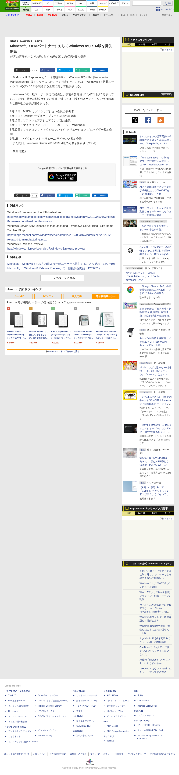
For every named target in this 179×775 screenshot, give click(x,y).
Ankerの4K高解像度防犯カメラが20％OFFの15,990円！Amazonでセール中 (155, 342)
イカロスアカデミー (116, 716)
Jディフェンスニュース (118, 700)
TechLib (110, 741)
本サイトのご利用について (17, 754)
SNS (123, 15)
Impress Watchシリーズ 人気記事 (149, 508)
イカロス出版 (109, 691)
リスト (35, 70)
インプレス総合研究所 (18, 706)
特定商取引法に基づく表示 (162, 754)
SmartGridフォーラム (48, 695)
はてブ (67, 70)
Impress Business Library (50, 706)
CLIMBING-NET (83, 726)
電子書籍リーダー (106, 296)
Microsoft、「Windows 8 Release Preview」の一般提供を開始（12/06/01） (54, 268)
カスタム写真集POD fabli (150, 730)
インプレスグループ (136, 754)
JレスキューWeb (115, 711)
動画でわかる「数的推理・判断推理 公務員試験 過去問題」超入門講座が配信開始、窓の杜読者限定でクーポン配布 (155, 315)
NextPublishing (45, 735)
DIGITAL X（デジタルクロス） (52, 716)
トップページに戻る (62, 278)
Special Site (137, 95)
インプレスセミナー (47, 711)
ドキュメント (110, 15)
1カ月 (167, 44)
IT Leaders (13, 711)
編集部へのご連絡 (78, 754)
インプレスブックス (47, 730)
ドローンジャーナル (17, 716)
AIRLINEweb (113, 695)
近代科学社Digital (84, 735)
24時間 (141, 44)
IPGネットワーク (142, 721)
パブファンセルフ (146, 715)
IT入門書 (76, 296)
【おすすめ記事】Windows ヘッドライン (151, 563)
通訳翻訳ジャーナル (116, 706)
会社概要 (119, 754)
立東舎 (79, 711)
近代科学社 (78, 731)
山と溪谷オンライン (85, 721)
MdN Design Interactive (118, 731)
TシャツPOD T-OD (86, 706)
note (85, 70)
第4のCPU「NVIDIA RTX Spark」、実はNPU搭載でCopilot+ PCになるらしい (153, 461)
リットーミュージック (86, 695)
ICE (136, 691)
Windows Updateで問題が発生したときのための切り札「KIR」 (154, 629)
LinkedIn (102, 70)
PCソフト (48, 296)
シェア (50, 70)
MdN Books (112, 726)
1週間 (154, 44)
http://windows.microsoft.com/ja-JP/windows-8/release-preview (46, 248)
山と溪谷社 (78, 716)
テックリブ (108, 736)
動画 (132, 15)
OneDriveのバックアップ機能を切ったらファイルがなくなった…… (155, 651)
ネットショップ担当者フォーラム (53, 700)
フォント (143, 15)
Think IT (12, 695)
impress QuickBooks (147, 706)
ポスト (24, 70)
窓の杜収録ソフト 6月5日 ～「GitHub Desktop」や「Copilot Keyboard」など (143, 276)
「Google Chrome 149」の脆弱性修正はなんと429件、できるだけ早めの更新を (155, 290)
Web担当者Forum (16, 700)
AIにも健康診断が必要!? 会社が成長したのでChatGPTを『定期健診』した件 (155, 190)
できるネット (14, 736)
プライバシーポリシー (100, 754)
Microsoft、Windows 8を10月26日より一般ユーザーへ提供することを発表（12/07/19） (62, 263)
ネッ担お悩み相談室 (17, 721)
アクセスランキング (141, 39)
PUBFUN (138, 711)
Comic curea (143, 700)
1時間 (128, 44)
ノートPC (19, 296)
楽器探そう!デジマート (87, 700)
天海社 (141, 695)
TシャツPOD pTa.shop (149, 725)
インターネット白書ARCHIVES (23, 741)
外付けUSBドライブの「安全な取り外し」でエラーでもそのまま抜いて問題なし (155, 574)
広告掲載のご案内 (57, 754)
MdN (105, 721)
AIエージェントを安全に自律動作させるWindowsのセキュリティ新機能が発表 (155, 211)
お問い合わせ (39, 754)
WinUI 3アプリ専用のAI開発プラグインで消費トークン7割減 (154, 596)
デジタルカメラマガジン (19, 731)
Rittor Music (79, 691)
